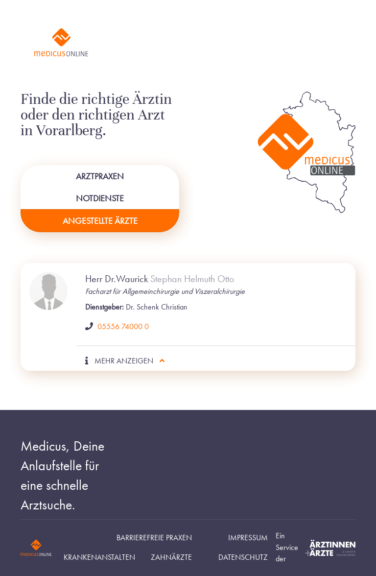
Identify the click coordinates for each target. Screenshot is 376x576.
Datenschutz (243, 557)
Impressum (248, 538)
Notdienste (100, 198)
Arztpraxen (100, 176)
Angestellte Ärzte (100, 220)
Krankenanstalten (99, 557)
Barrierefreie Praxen (154, 538)
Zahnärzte (171, 557)
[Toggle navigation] (335, 42)
